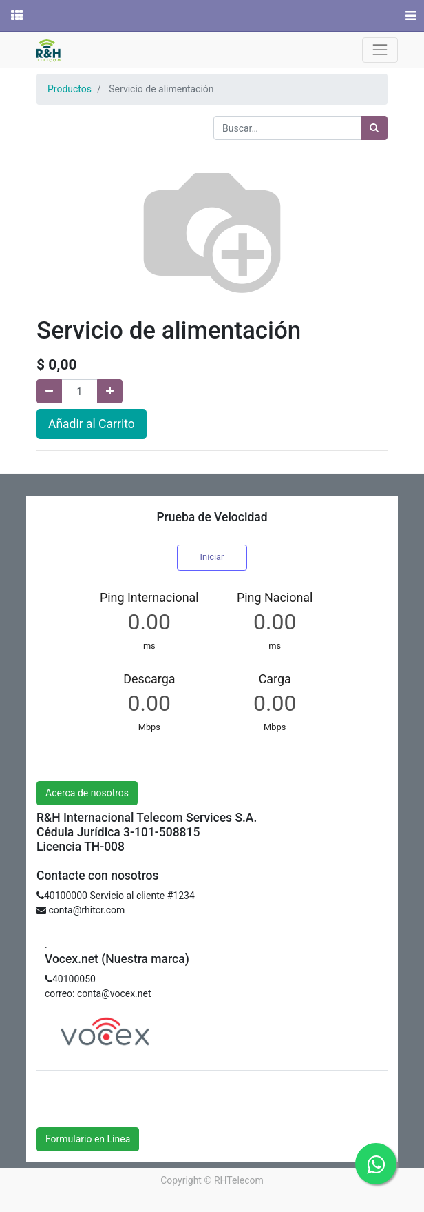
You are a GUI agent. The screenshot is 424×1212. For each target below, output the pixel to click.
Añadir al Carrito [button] (91, 424)
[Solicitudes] (16, 16)
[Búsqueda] (374, 128)
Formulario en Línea (87, 1138)
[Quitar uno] (49, 391)
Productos (69, 88)
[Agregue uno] (110, 391)
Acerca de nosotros (87, 792)
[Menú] (409, 16)
